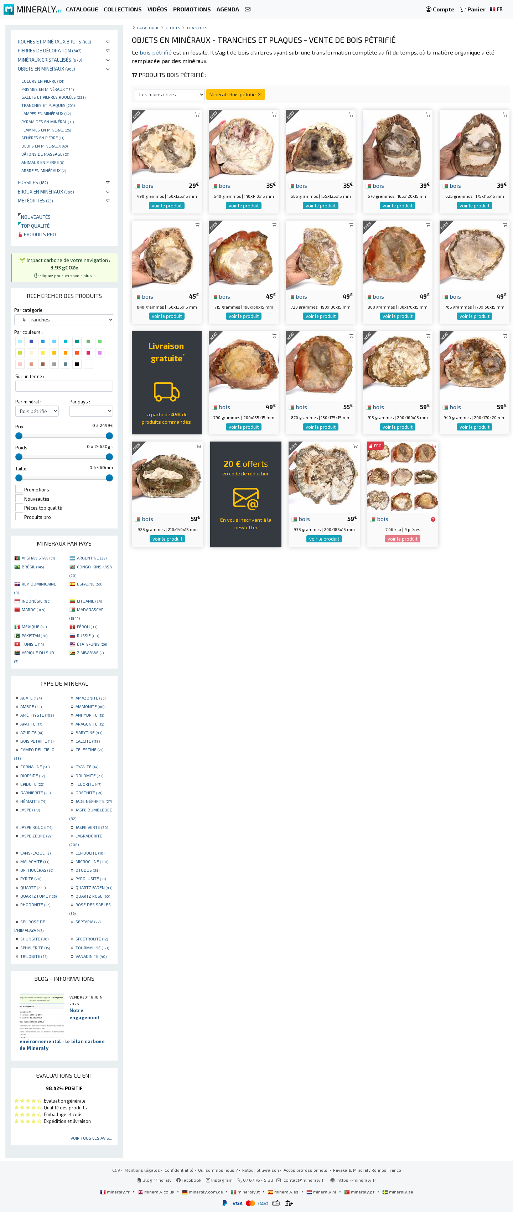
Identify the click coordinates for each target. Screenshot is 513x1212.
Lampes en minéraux (46, 113)
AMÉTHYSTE (37, 714)
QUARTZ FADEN (94, 887)
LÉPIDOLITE (90, 852)
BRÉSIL (33, 566)
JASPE (30, 809)
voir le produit (167, 205)
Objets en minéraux (46, 69)
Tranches (196, 27)
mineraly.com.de (203, 1191)
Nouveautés (34, 217)
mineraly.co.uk (156, 1191)
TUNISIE (33, 643)
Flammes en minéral (46, 129)
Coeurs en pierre (42, 80)
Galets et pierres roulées (53, 96)
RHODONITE (35, 904)
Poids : (22, 447)
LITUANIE (89, 600)
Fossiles (33, 182)
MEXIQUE (34, 626)
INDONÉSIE (36, 600)
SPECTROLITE (92, 938)
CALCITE (88, 740)
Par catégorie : (29, 310)
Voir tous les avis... (91, 1137)
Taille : (21, 468)
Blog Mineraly (154, 1179)
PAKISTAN (34, 635)
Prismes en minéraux (47, 89)
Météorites (35, 200)
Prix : (20, 426)
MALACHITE (34, 861)
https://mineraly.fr (356, 1179)
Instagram (219, 1179)
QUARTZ (33, 887)
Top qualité (34, 226)
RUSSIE (88, 635)
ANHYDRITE (90, 714)
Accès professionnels (306, 1169)
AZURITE (31, 732)
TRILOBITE (33, 956)
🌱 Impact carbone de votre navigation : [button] (64, 267)
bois (144, 185)
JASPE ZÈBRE (36, 835)
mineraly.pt (359, 1191)
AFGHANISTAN (38, 557)
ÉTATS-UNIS (92, 643)
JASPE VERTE (92, 827)
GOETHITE (89, 792)
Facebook (188, 1179)
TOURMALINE (92, 947)
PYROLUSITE (91, 878)
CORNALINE (35, 766)
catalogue (148, 27)
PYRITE (30, 878)
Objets (173, 27)
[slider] (18, 435)
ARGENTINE (92, 557)
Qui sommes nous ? (218, 1169)
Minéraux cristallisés (50, 60)
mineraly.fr (115, 1191)
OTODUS (87, 869)
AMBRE (31, 706)
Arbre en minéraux (43, 170)
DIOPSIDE (32, 775)
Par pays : (79, 401)
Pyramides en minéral (47, 121)
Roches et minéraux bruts (54, 41)
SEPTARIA (88, 921)
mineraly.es (284, 1191)
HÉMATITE (33, 801)
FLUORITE (88, 784)
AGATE (31, 697)
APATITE (31, 723)
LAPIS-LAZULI (35, 852)
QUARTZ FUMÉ (38, 895)
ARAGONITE (90, 723)
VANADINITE (91, 956)
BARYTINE (89, 732)
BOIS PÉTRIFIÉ (36, 740)
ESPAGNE (89, 583)
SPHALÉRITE (35, 947)
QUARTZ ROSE (93, 895)
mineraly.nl (321, 1191)
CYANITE (87, 766)
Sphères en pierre (42, 137)
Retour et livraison (260, 1169)
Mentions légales (142, 1169)
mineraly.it (246, 1191)
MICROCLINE (92, 861)
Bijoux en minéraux (46, 192)
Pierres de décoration (50, 50)
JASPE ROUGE (36, 827)
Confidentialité (179, 1169)
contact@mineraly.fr (304, 1179)
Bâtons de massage (45, 153)
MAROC (33, 609)
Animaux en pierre (42, 162)
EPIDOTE (32, 784)
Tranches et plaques (48, 105)
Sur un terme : (29, 376)
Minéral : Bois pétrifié (235, 94)
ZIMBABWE (90, 652)
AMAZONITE (90, 697)
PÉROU (87, 626)
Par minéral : (28, 401)
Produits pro (37, 234)
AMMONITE (90, 706)
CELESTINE (89, 749)
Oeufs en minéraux (44, 145)
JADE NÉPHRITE (94, 801)
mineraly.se (397, 1191)
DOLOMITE (89, 775)
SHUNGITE (34, 938)
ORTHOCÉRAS (36, 869)
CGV (116, 1169)
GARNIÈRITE (35, 792)
